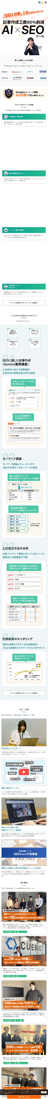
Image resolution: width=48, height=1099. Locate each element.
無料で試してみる (24, 1097)
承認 (44, 1092)
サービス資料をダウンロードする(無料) (24, 303)
